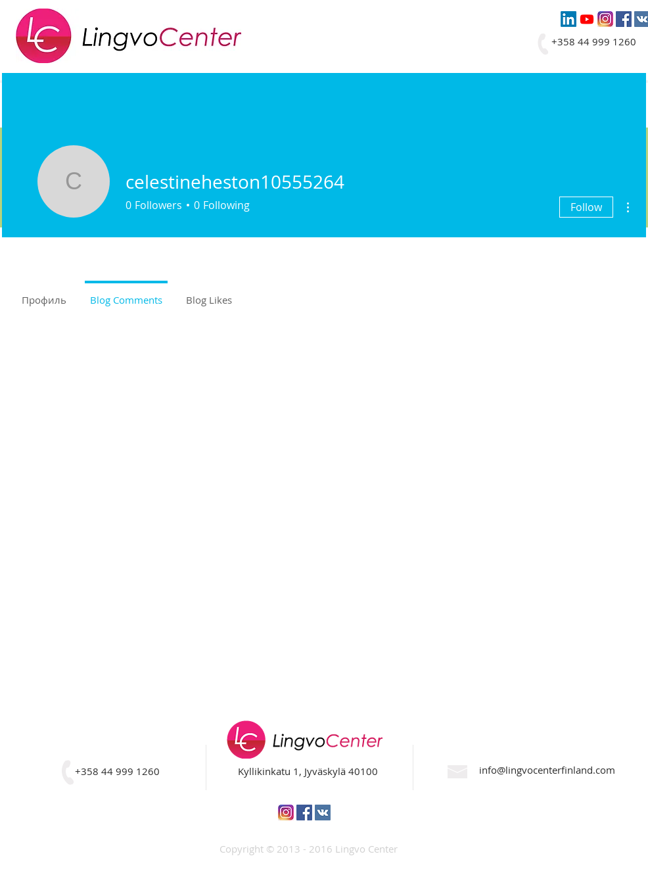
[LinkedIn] (568, 19)
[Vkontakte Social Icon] (323, 812)
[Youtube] (587, 19)
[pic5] (605, 19)
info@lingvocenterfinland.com (547, 769)
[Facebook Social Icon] (624, 19)
